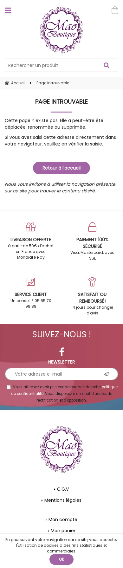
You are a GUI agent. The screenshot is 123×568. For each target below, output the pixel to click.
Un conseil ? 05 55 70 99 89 (31, 293)
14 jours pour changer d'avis (92, 296)
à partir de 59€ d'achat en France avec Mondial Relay (31, 241)
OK (61, 559)
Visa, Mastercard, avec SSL (92, 241)
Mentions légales (62, 500)
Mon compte (63, 519)
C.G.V (63, 489)
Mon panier (63, 530)
